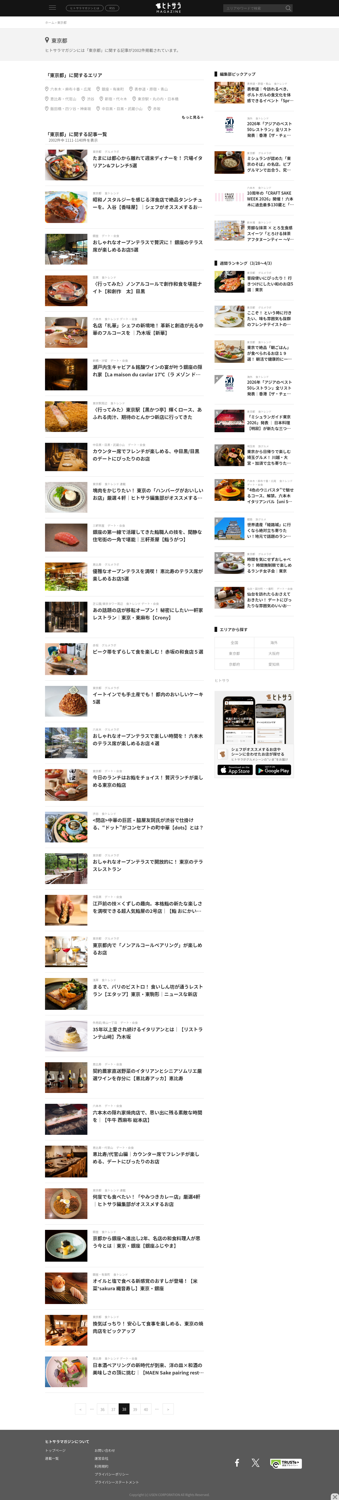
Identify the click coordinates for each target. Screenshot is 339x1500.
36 (102, 1409)
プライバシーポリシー (112, 1474)
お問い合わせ (105, 1450)
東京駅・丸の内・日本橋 (158, 98)
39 (135, 1409)
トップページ (55, 1450)
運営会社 (101, 1458)
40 (146, 1409)
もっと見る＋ (193, 117)
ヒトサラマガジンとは (84, 8)
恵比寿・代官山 (63, 98)
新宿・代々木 (116, 98)
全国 (234, 642)
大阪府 (274, 653)
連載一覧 (52, 1458)
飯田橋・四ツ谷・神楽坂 (70, 108)
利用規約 (101, 1466)
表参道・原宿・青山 (151, 89)
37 (113, 1409)
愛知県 (274, 664)
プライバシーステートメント (117, 1482)
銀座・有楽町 (113, 89)
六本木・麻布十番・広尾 (70, 89)
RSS (112, 8)
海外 (274, 642)
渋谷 (90, 98)
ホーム (50, 22)
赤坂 (156, 108)
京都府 (234, 664)
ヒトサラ (222, 680)
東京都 (234, 653)
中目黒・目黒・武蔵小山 (122, 108)
